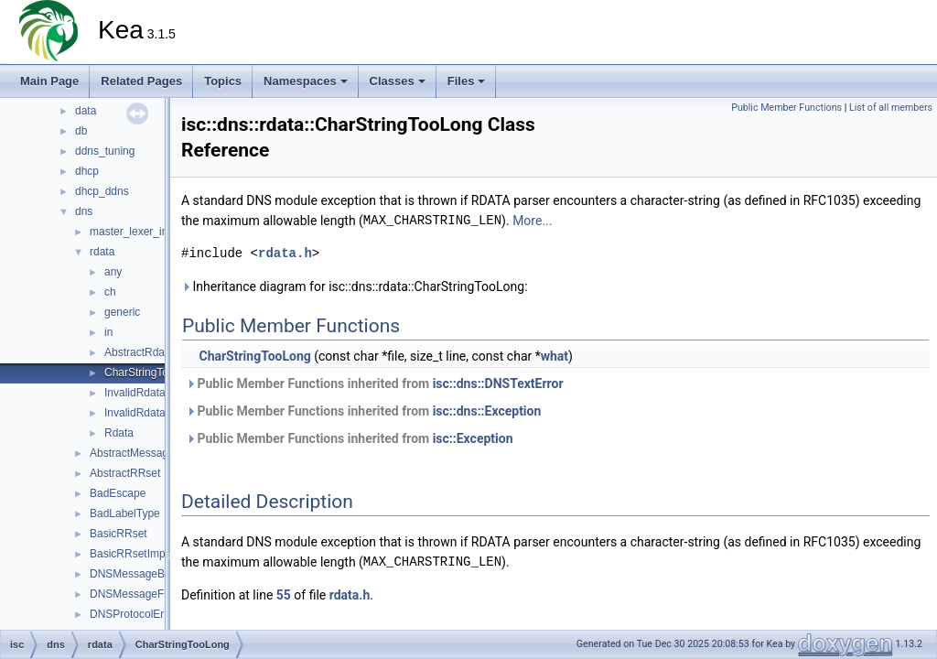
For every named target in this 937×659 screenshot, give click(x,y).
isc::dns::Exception (487, 411)
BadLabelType (125, 513)
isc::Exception (473, 438)
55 (283, 595)
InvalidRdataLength (151, 392)
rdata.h (285, 253)
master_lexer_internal (142, 231)
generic (122, 312)
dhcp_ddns (102, 191)
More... (532, 220)
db (81, 130)
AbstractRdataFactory (157, 352)
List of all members (890, 107)
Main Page (49, 81)
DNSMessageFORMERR (151, 594)
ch (110, 292)
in (108, 332)
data (85, 110)
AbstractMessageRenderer (155, 453)
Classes (397, 81)
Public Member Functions (786, 107)
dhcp (87, 171)
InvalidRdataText (145, 412)
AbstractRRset (125, 473)
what (554, 356)
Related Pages (141, 81)
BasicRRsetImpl (128, 553)
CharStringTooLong (151, 372)
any (113, 271)
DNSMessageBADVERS (150, 573)
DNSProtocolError (134, 614)
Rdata (119, 433)
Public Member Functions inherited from (375, 383)
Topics (223, 81)
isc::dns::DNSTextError (498, 383)
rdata (102, 251)
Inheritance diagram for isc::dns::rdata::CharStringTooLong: (354, 286)
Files (466, 81)
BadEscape (117, 493)
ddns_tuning (105, 151)
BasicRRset (118, 533)
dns (83, 211)
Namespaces (306, 81)
